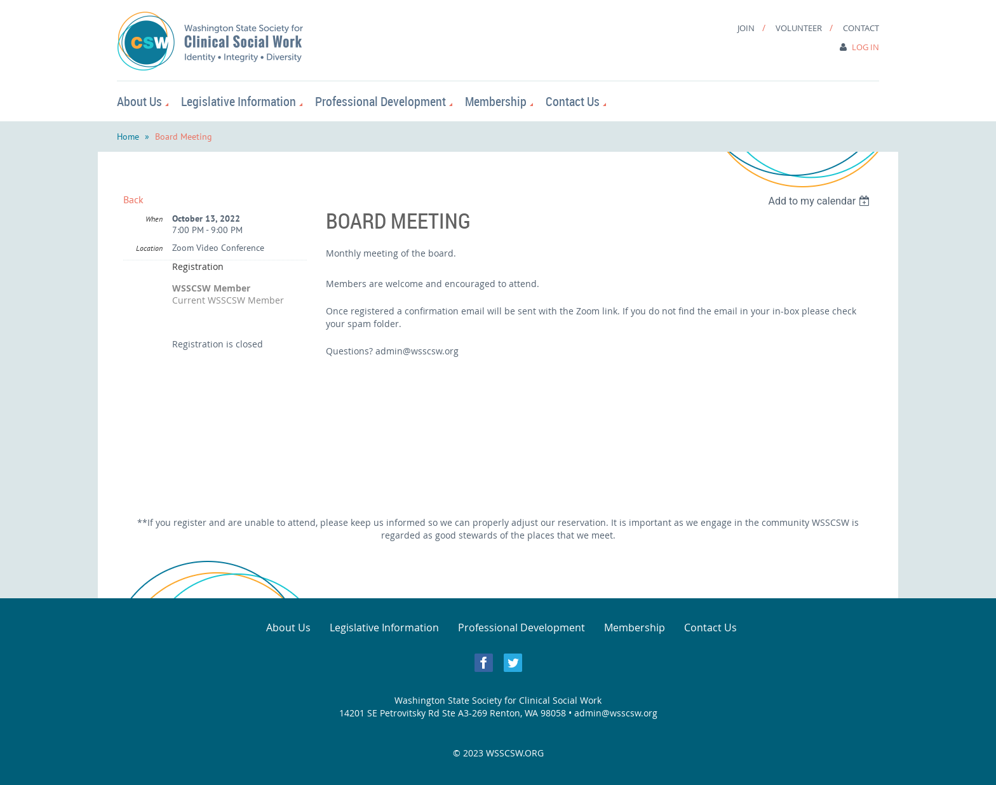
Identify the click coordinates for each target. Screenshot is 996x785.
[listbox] (820, 201)
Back (133, 199)
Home (128, 136)
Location (149, 248)
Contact (861, 28)
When (154, 219)
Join (746, 28)
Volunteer (799, 28)
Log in (865, 47)
